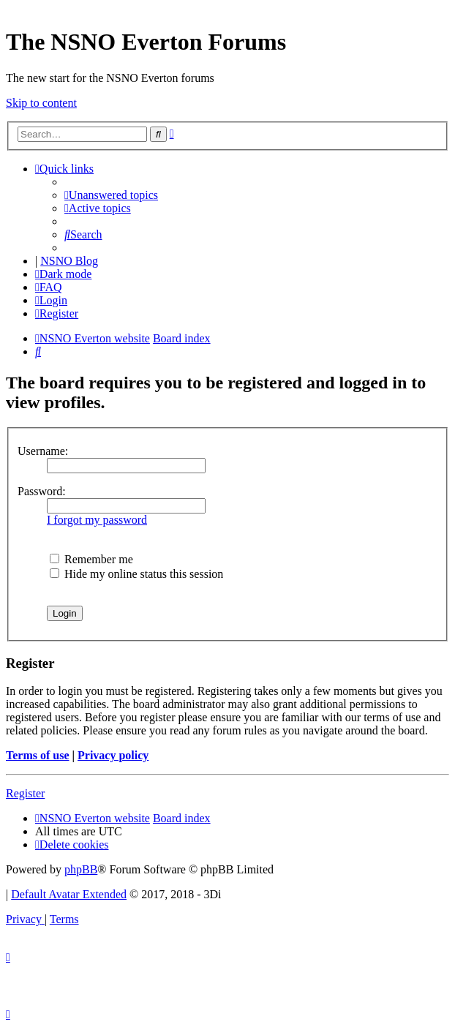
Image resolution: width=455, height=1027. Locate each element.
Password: (42, 491)
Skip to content (41, 103)
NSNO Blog (69, 261)
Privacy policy (113, 755)
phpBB (80, 869)
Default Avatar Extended (69, 894)
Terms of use (37, 755)
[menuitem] (111, 195)
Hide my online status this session (136, 574)
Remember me (91, 559)
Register (25, 793)
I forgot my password (97, 520)
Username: (43, 451)
